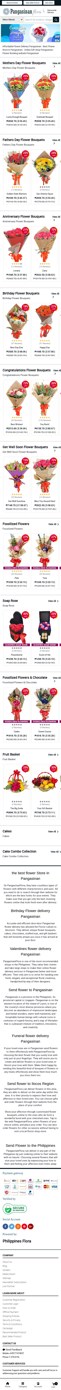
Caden (17, 731)
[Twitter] (12, 1226)
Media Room (9, 1274)
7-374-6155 (14, 1356)
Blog (5, 1265)
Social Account (11, 1219)
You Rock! (44, 424)
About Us (7, 1261)
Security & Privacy (12, 1320)
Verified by (9, 1198)
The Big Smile (16, 808)
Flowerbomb (16, 654)
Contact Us (9, 1343)
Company (8, 1255)
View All (56, 65)
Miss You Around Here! (44, 501)
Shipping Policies (11, 1316)
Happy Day (45, 347)
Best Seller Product (32, 3)
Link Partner (9, 1286)
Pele (17, 577)
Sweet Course (44, 731)
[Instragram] (18, 1226)
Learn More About (13, 1293)
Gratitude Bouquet (45, 116)
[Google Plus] (30, 1226)
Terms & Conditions (12, 1324)
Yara (45, 577)
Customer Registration (14, 1299)
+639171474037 (16, 1353)
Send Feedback (12, 1349)
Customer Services (14, 1363)
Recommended (12, 3)
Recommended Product (14, 1332)
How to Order (9, 1307)
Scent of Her (44, 654)
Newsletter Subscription (15, 1282)
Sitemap (7, 1278)
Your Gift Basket (44, 808)
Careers (6, 1269)
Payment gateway (13, 1173)
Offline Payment (10, 1311)
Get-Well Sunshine (16, 501)
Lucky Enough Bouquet (16, 116)
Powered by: (10, 1234)
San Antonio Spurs (44, 193)
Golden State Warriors (17, 193)
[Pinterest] (24, 1226)
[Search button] (56, 19)
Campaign (8, 1328)
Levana (16, 270)
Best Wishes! (17, 424)
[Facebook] (5, 1226)
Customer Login (10, 1303)
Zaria (44, 270)
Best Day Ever (16, 347)
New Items (49, 3)
